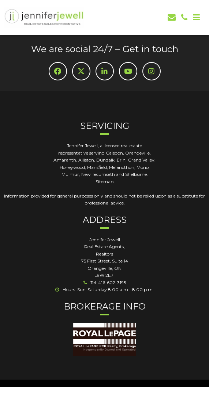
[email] (172, 17)
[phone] (184, 17)
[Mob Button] (196, 17)
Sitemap (104, 181)
